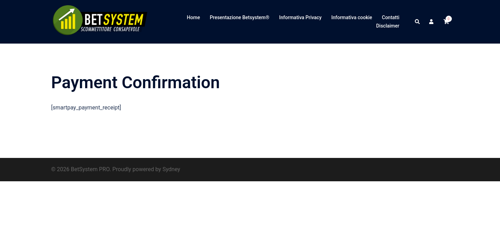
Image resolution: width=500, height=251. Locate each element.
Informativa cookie (351, 17)
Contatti (391, 17)
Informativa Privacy (300, 17)
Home (193, 17)
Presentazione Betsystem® (239, 17)
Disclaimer (388, 26)
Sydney (171, 169)
